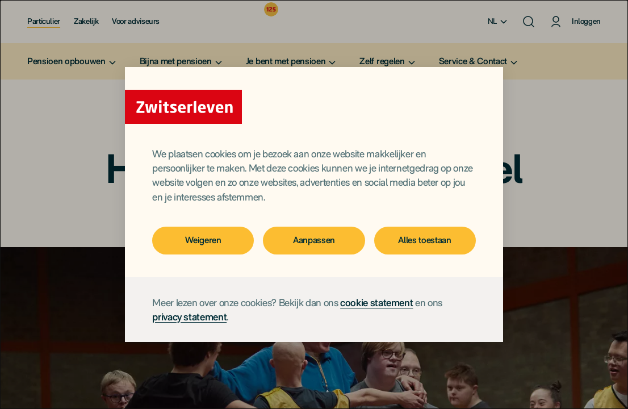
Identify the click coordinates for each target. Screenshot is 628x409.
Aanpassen (314, 240)
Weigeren (203, 240)
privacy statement (189, 317)
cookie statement (376, 302)
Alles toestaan (424, 240)
